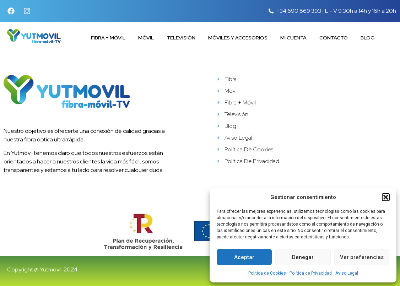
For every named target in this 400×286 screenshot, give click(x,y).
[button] (385, 197)
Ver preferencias (362, 257)
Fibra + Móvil (108, 37)
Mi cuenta (293, 37)
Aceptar (244, 257)
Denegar (303, 257)
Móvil (146, 37)
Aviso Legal (346, 273)
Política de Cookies (267, 273)
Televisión (181, 37)
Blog (368, 37)
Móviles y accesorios (237, 37)
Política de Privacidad (311, 273)
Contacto (333, 37)
